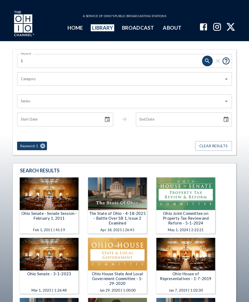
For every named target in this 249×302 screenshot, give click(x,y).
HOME (75, 28)
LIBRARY (102, 28)
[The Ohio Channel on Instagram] (217, 27)
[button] (32, 146)
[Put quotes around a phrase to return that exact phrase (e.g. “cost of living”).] (226, 61)
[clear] (218, 61)
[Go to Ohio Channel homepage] (23, 24)
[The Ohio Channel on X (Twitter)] (230, 27)
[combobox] (120, 79)
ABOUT (172, 28)
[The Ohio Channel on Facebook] (203, 27)
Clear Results (213, 146)
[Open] (226, 79)
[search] (207, 61)
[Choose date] (107, 119)
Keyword (26, 53)
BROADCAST (138, 28)
